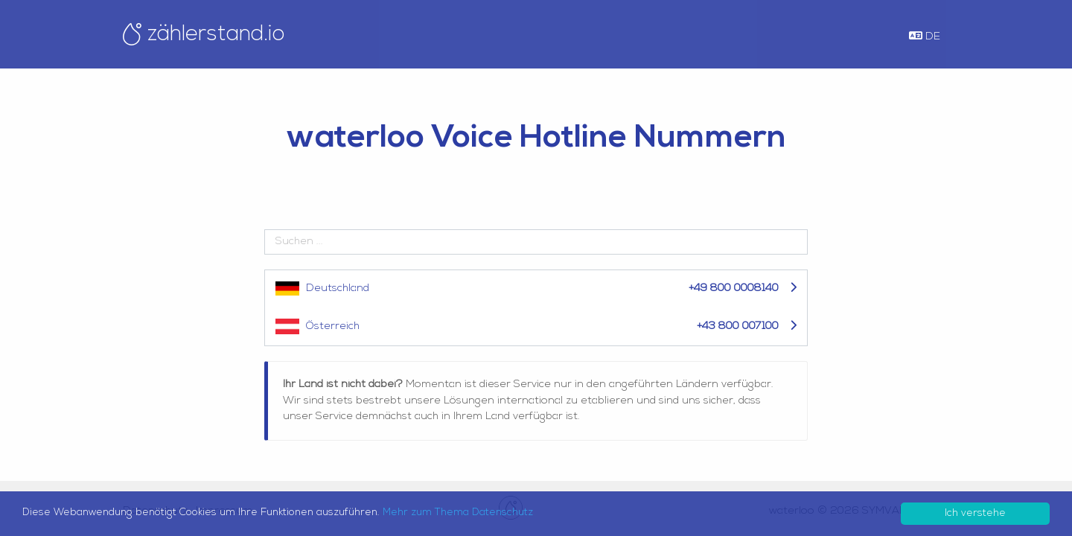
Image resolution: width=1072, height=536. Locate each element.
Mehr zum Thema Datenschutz (458, 512)
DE (924, 36)
